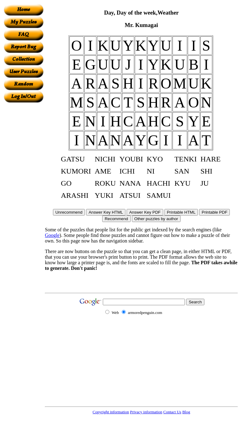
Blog (186, 412)
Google (52, 235)
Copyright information (111, 412)
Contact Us (172, 412)
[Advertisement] (23, 196)
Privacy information (146, 412)
